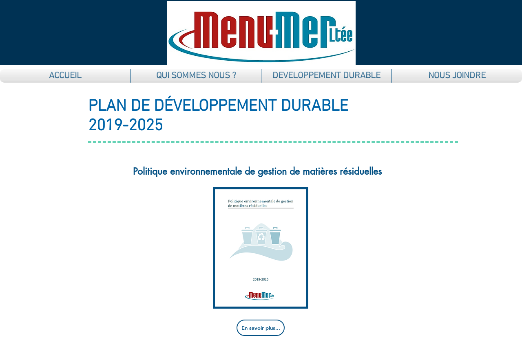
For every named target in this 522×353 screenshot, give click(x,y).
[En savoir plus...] (261, 328)
